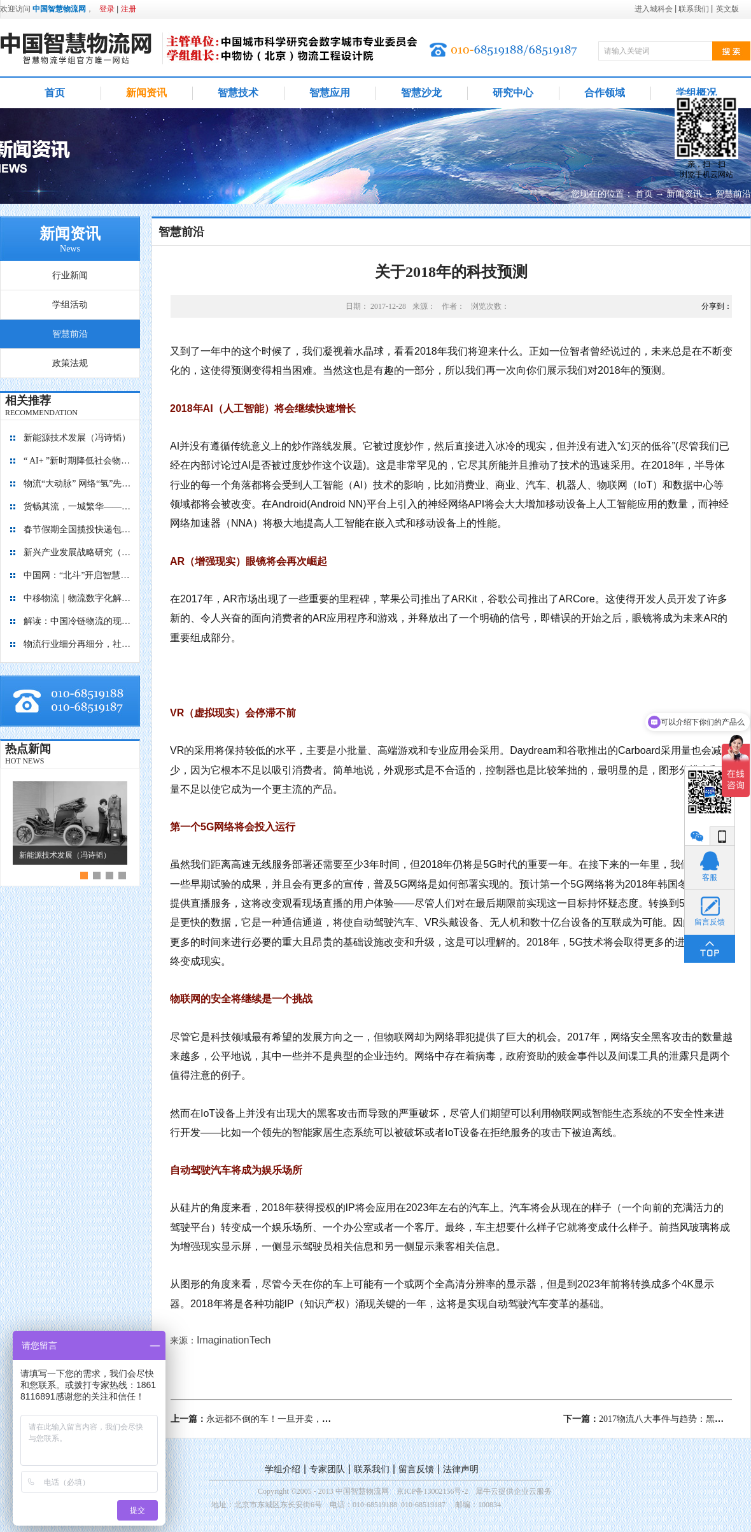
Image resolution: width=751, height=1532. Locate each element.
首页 (55, 92)
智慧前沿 (733, 194)
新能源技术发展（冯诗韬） (77, 438)
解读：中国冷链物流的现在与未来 (78, 621)
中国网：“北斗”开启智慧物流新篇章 (78, 575)
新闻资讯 (684, 194)
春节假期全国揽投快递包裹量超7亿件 (78, 529)
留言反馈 (416, 1469)
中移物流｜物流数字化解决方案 (78, 598)
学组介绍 (282, 1469)
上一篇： (270, 1419)
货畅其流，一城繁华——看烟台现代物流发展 (78, 506)
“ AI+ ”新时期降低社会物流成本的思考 (78, 460)
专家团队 (327, 1469)
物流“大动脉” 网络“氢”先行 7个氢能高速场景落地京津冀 (78, 483)
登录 (107, 8)
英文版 (727, 8)
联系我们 (372, 1469)
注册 (128, 8)
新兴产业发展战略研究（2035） (78, 552)
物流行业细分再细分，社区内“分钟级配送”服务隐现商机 (78, 644)
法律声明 (461, 1469)
